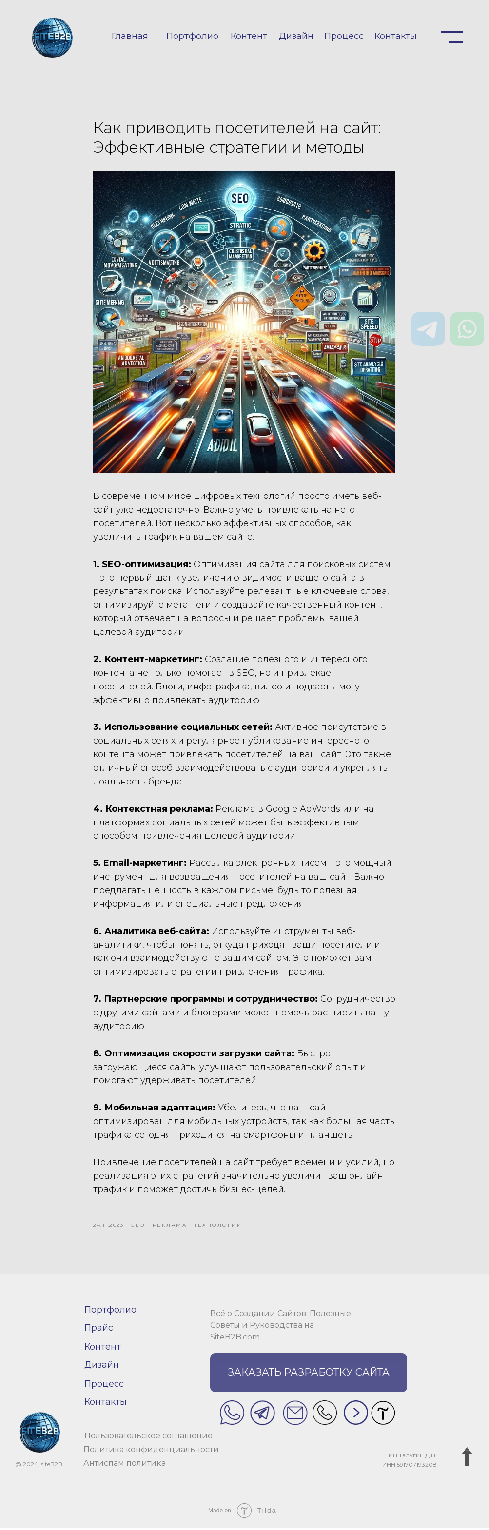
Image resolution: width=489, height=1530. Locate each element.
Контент (249, 36)
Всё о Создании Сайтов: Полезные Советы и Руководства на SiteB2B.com (280, 1327)
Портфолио (192, 36)
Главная (130, 36)
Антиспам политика (124, 1465)
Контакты (395, 36)
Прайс (98, 1330)
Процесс (344, 36)
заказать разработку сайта (309, 1375)
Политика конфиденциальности (151, 1451)
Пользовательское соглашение (148, 1438)
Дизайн (296, 36)
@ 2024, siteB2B (38, 1467)
